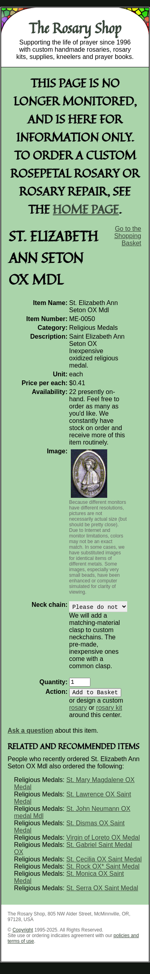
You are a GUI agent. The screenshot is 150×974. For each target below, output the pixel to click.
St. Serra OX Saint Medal (102, 892)
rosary (78, 712)
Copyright (22, 935)
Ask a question (30, 735)
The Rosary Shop (75, 28)
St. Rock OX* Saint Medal (103, 871)
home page (86, 209)
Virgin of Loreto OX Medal (103, 842)
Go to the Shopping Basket (127, 236)
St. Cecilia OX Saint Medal (104, 864)
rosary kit (109, 712)
